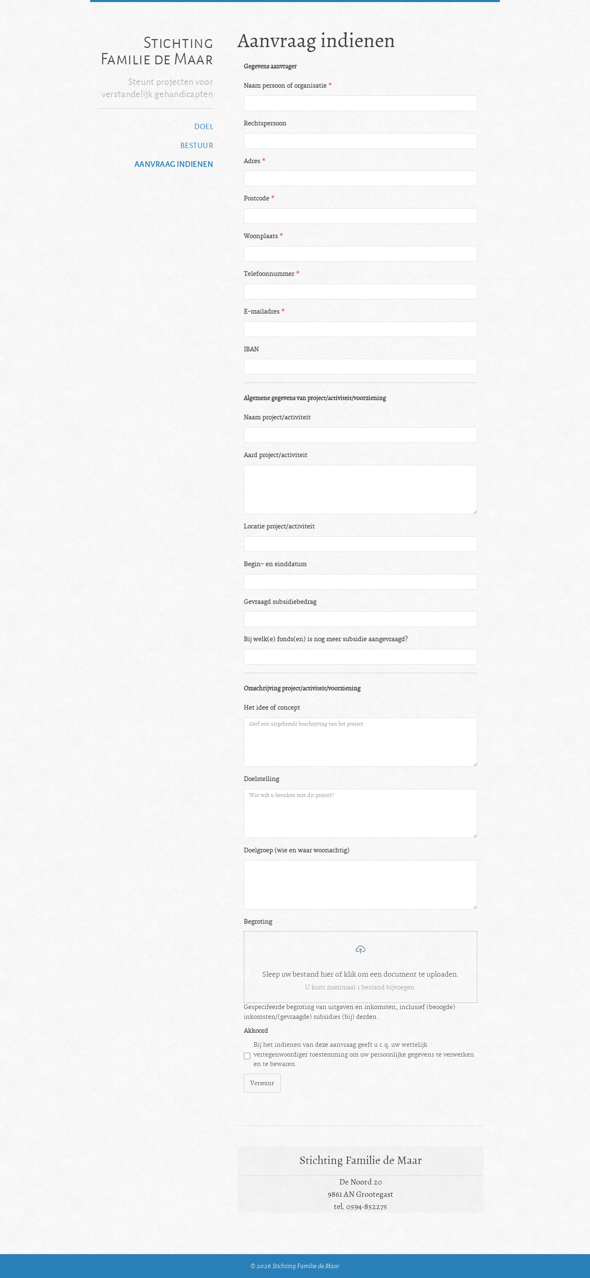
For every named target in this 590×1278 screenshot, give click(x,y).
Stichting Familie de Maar (156, 51)
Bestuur (196, 145)
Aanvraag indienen (173, 164)
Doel (203, 126)
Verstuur (262, 1083)
